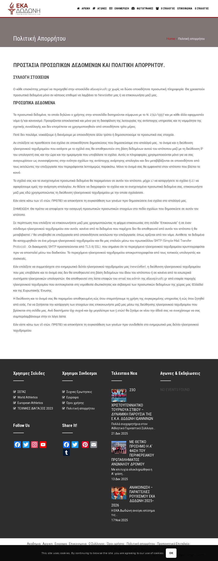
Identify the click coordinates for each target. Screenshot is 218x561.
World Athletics (27, 397)
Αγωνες (100, 8)
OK (171, 553)
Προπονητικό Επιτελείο (173, 543)
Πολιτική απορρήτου (80, 408)
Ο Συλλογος (165, 8)
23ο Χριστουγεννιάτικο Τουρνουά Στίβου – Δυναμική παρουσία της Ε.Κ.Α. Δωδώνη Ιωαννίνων (132, 404)
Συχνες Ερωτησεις (79, 392)
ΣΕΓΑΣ (21, 392)
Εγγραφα (72, 397)
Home (170, 38)
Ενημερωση (119, 8)
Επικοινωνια (184, 8)
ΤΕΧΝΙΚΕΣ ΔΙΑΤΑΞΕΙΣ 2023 (35, 408)
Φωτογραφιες (142, 8)
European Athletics (30, 403)
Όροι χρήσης (75, 403)
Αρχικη (83, 8)
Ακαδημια (33, 543)
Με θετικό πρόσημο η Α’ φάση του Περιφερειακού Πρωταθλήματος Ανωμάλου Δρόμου (132, 452)
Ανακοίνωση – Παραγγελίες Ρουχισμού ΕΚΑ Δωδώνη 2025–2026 (133, 496)
